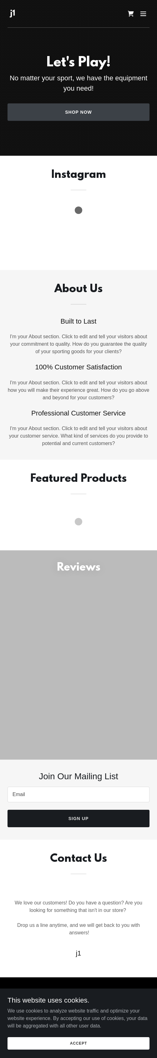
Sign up (78, 818)
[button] (143, 13)
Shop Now (78, 112)
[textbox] (78, 794)
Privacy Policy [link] (78, 1007)
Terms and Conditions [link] (78, 1015)
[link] (12, 14)
